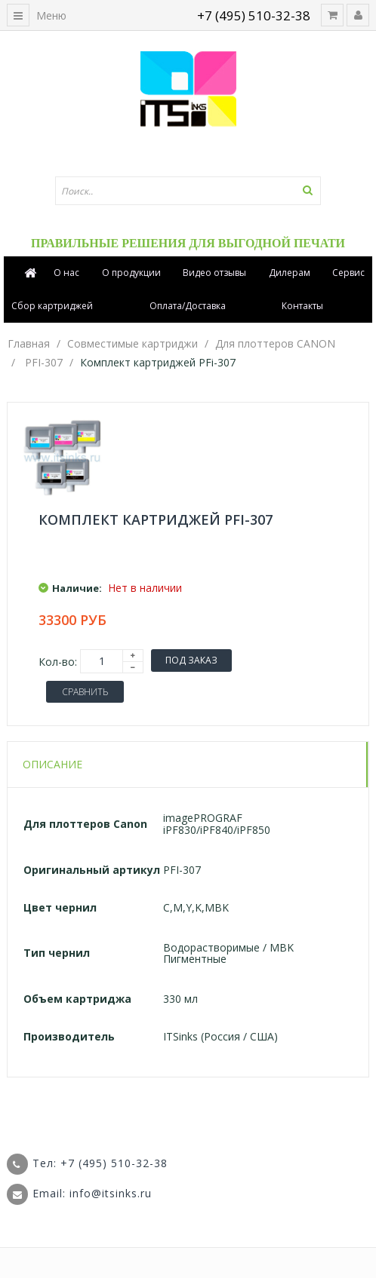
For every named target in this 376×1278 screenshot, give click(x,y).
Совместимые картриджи (132, 343)
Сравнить (85, 691)
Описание (52, 764)
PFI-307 (44, 362)
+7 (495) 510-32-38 (253, 15)
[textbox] (188, 190)
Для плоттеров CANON (275, 343)
